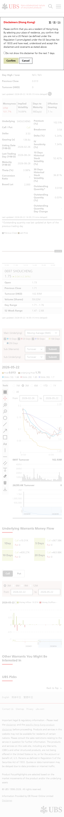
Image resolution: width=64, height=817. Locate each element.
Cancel (26, 60)
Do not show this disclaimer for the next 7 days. (29, 53)
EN (59, 22)
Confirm (11, 60)
